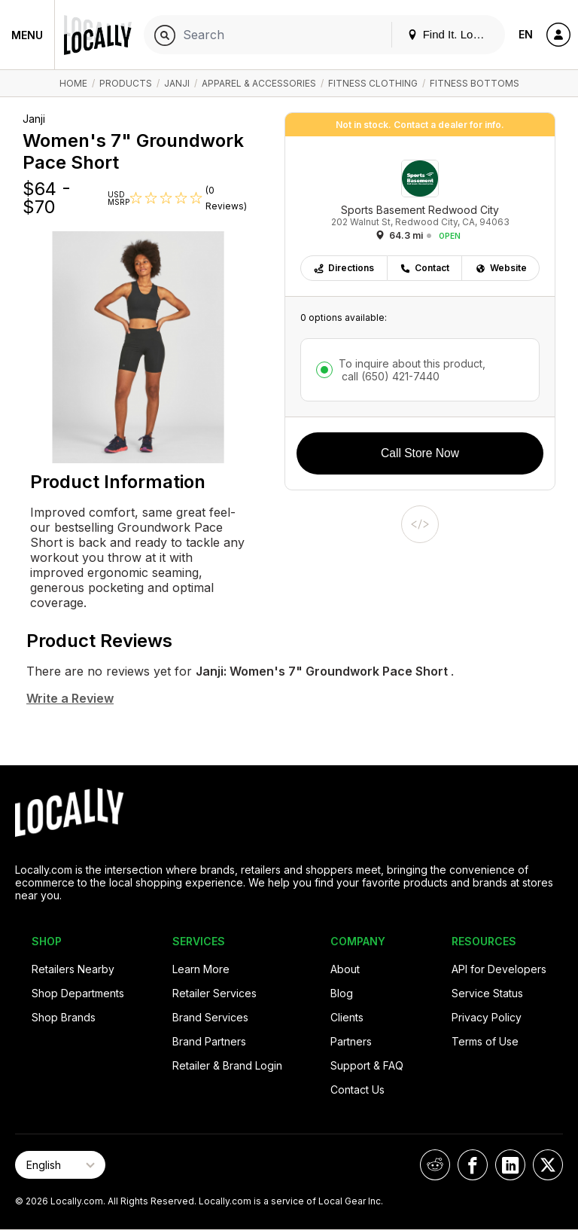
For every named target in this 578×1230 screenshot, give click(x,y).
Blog (341, 993)
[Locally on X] (548, 1164)
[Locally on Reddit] (435, 1164)
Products (125, 83)
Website (501, 267)
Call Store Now (420, 453)
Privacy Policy (487, 1017)
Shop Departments (78, 993)
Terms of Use (485, 1041)
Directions (343, 267)
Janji (177, 83)
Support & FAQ (366, 1065)
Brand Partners (209, 1041)
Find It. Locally (451, 34)
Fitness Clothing (373, 83)
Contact (424, 267)
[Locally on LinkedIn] (510, 1164)
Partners (351, 1041)
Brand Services (210, 1017)
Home (73, 83)
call (389, 376)
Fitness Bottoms (474, 83)
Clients (347, 1017)
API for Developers (499, 969)
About (345, 969)
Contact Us (357, 1089)
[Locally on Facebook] (473, 1164)
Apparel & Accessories (259, 83)
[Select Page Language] (60, 1165)
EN (526, 34)
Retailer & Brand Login (227, 1065)
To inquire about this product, (412, 370)
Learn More (201, 969)
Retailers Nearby (73, 969)
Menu (27, 35)
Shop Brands (64, 1017)
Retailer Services (214, 993)
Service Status (487, 993)
